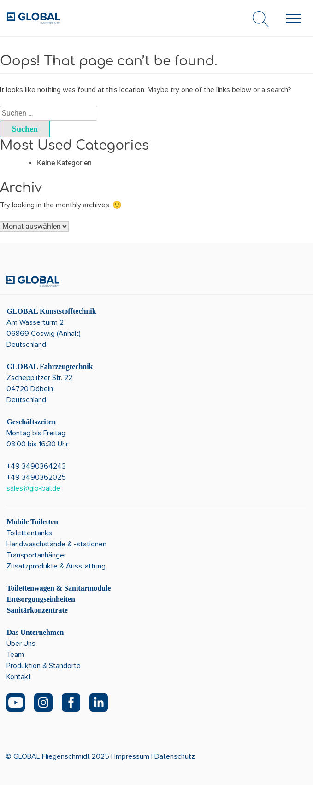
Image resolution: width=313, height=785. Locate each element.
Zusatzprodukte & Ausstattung (56, 566)
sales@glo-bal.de (33, 488)
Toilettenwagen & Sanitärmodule (58, 588)
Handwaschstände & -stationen (56, 544)
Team (15, 654)
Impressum (131, 756)
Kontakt (18, 676)
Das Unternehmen (35, 632)
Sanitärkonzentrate (36, 610)
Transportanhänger (36, 555)
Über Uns (20, 643)
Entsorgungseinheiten (40, 599)
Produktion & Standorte (43, 665)
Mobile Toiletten (32, 522)
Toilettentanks (29, 533)
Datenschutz (174, 756)
